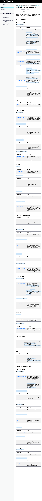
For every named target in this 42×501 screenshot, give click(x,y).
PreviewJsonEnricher (20, 76)
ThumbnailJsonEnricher (21, 80)
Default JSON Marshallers (7, 13)
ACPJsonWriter (19, 104)
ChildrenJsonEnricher (20, 61)
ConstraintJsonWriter (20, 196)
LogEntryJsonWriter (20, 319)
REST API (3, 9)
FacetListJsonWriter (20, 156)
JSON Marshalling (5, 11)
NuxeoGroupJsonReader (21, 432)
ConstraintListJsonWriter (21, 206)
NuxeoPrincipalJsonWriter (21, 234)
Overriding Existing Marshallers (6, 15)
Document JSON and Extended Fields (6, 24)
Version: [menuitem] (22, 11)
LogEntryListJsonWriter (21, 328)
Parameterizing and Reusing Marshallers (8, 21)
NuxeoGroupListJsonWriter (21, 268)
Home (17, 5)
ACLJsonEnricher (20, 46)
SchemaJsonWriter (20, 171)
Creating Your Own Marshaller (6, 18)
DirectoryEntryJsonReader (21, 454)
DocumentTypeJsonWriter (21, 117)
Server (2, 7)
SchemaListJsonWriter (20, 180)
